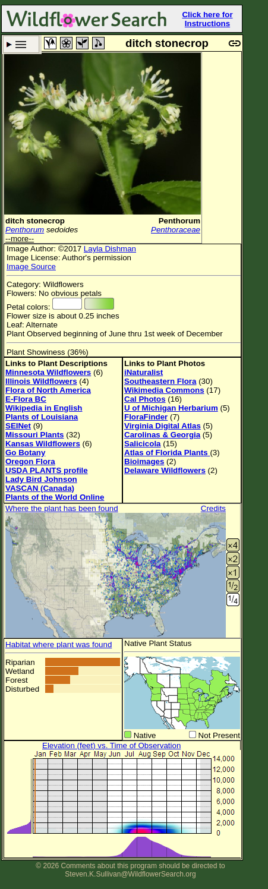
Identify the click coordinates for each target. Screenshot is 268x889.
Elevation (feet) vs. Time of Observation (111, 745)
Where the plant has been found (61, 508)
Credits (213, 508)
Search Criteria (21, 44)
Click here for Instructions (207, 19)
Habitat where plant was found (58, 644)
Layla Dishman (110, 248)
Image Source (31, 266)
